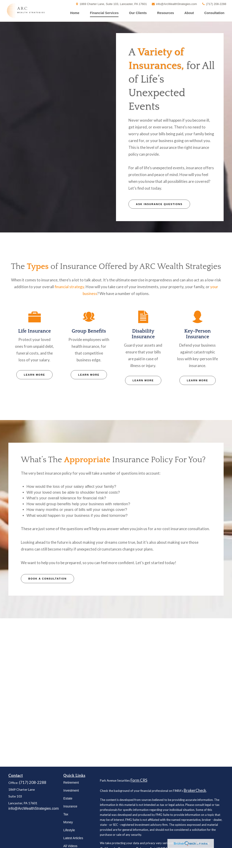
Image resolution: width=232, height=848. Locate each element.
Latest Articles (73, 838)
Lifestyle (69, 830)
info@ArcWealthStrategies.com (174, 4)
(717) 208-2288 (213, 4)
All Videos (70, 846)
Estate (67, 798)
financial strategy (69, 286)
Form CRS (138, 780)
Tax (65, 814)
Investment (71, 790)
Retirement (71, 782)
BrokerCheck (195, 790)
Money (68, 822)
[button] (74, 12)
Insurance (70, 806)
